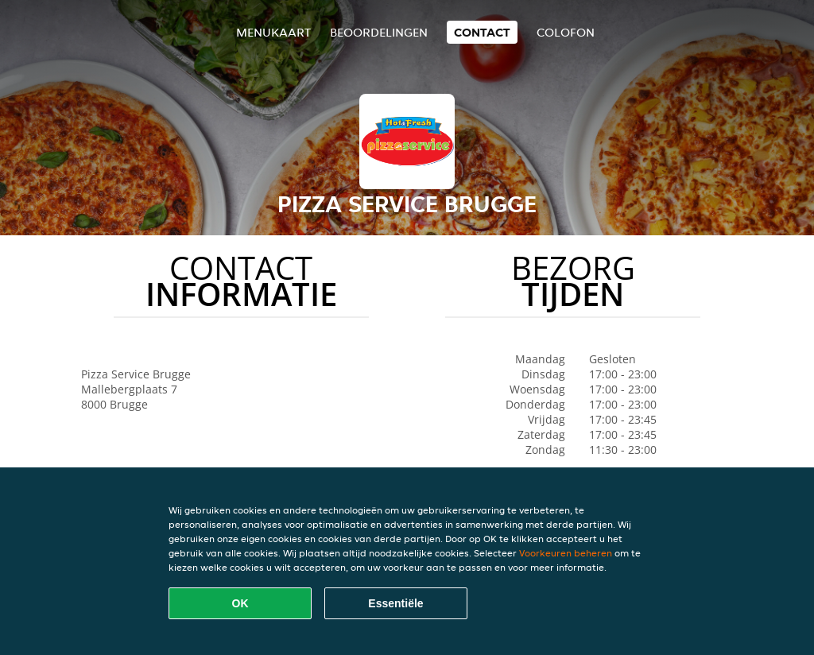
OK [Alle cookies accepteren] (240, 603)
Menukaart (273, 32)
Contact (482, 32)
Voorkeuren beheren (565, 553)
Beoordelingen (379, 32)
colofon (566, 32)
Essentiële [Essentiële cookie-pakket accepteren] (395, 603)
